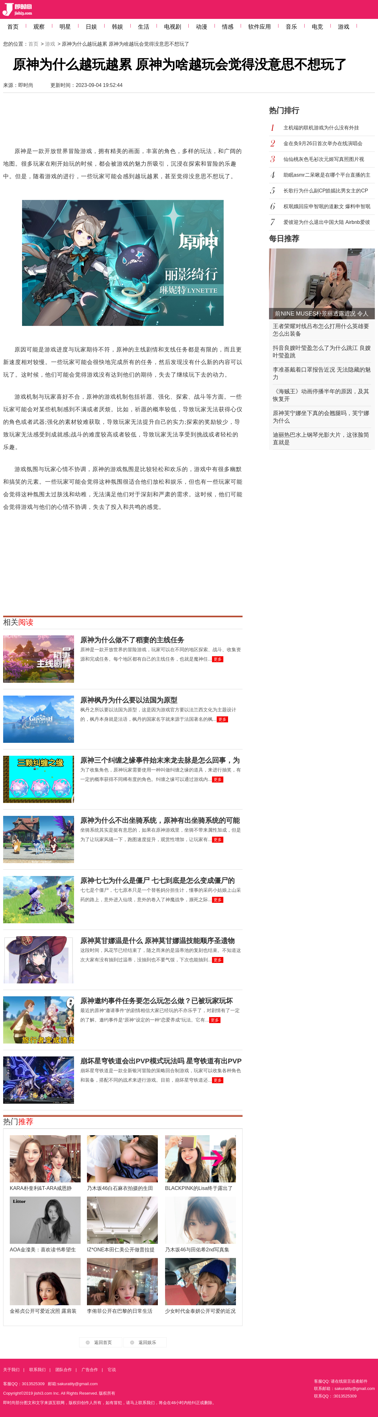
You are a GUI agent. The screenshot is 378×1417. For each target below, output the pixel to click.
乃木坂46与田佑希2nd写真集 (197, 1249)
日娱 (91, 27)
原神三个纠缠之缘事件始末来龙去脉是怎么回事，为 (160, 760)
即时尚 (25, 85)
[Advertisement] (123, 123)
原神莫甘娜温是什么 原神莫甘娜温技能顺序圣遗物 (157, 941)
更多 (218, 659)
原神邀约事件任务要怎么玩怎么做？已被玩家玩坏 (156, 1001)
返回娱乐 (147, 1342)
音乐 (291, 27)
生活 (143, 27)
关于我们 (11, 1369)
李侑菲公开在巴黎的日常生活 (119, 1311)
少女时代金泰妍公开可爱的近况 (200, 1311)
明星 (65, 27)
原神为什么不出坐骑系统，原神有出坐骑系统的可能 (160, 820)
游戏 (343, 27)
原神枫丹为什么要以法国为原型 (128, 700)
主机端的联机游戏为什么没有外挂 (321, 127)
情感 (227, 27)
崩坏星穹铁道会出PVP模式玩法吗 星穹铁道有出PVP (161, 1061)
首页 (13, 27)
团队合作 (63, 1369)
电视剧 (172, 27)
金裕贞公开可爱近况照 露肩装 (43, 1311)
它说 (112, 1369)
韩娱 (117, 27)
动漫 (201, 27)
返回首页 (103, 1342)
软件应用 (259, 27)
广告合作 (90, 1369)
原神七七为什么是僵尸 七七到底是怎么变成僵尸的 (157, 881)
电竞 (317, 27)
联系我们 (37, 1369)
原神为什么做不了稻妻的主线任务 (132, 640)
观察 (39, 27)
